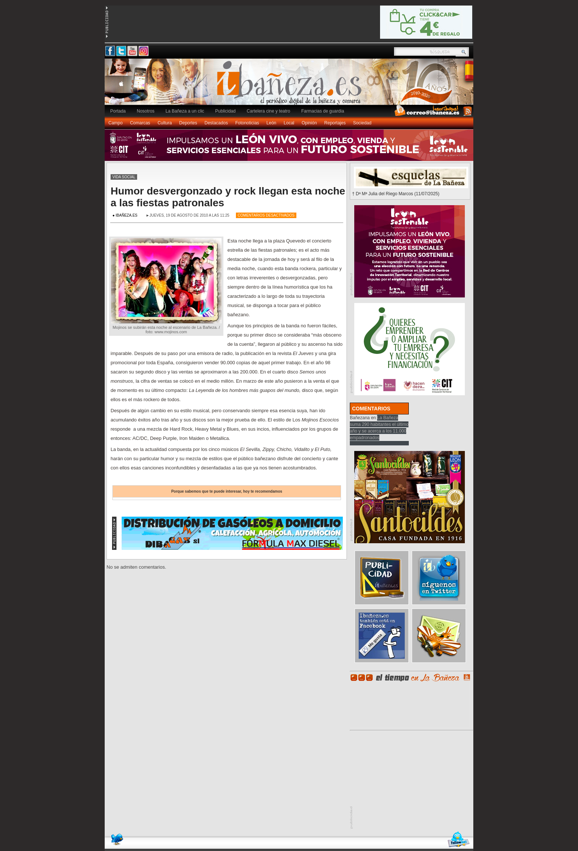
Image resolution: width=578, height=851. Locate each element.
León (271, 122)
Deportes (188, 122)
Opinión (309, 122)
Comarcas (140, 122)
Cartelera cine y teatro (268, 111)
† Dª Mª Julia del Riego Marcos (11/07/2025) (395, 193)
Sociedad (362, 122)
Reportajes (335, 122)
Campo (115, 122)
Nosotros (145, 111)
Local (289, 122)
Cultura (164, 122)
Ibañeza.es (290, 85)
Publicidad (225, 111)
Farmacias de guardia (322, 111)
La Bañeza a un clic (185, 111)
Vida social (123, 177)
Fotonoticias (247, 122)
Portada (118, 111)
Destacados (216, 122)
